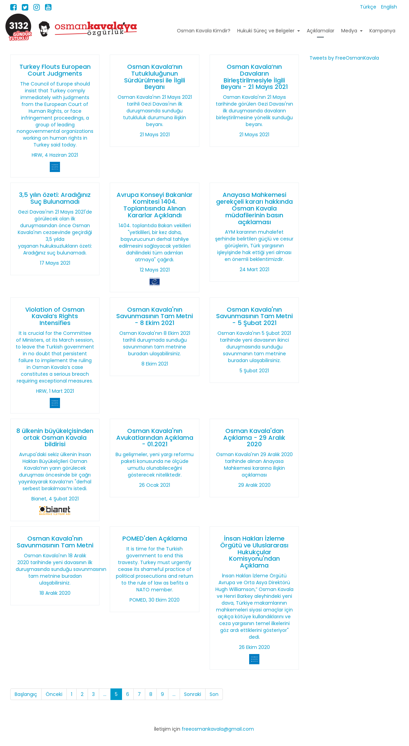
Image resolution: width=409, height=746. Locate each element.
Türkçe (369, 6)
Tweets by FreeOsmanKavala (344, 58)
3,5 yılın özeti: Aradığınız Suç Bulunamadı (55, 198)
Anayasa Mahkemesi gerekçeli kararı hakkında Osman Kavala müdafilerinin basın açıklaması (254, 208)
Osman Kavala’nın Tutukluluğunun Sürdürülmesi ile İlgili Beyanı (154, 76)
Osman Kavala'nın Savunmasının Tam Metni (55, 541)
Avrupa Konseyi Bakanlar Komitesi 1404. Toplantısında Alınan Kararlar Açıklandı (155, 204)
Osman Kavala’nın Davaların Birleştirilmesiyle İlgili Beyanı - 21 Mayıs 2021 (254, 76)
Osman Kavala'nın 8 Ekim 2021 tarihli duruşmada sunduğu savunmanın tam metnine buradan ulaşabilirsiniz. (154, 343)
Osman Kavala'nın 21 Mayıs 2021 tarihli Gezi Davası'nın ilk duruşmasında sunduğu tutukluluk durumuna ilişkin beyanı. (155, 111)
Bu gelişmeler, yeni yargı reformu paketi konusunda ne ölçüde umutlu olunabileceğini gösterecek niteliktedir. (155, 464)
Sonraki (192, 694)
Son (214, 694)
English (389, 6)
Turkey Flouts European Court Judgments (55, 70)
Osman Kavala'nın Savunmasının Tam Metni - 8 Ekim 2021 (154, 316)
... (104, 694)
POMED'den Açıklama (154, 538)
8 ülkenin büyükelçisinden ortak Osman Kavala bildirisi (54, 437)
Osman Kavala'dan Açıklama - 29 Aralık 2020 (254, 437)
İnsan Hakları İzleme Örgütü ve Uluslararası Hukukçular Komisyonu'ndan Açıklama (254, 552)
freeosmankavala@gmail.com (218, 729)
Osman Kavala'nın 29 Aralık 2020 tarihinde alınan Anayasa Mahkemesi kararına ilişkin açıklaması (254, 464)
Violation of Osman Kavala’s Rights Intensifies (55, 316)
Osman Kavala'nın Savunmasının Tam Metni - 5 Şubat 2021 (254, 316)
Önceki (54, 694)
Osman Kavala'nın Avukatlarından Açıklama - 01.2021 (154, 437)
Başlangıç (26, 694)
